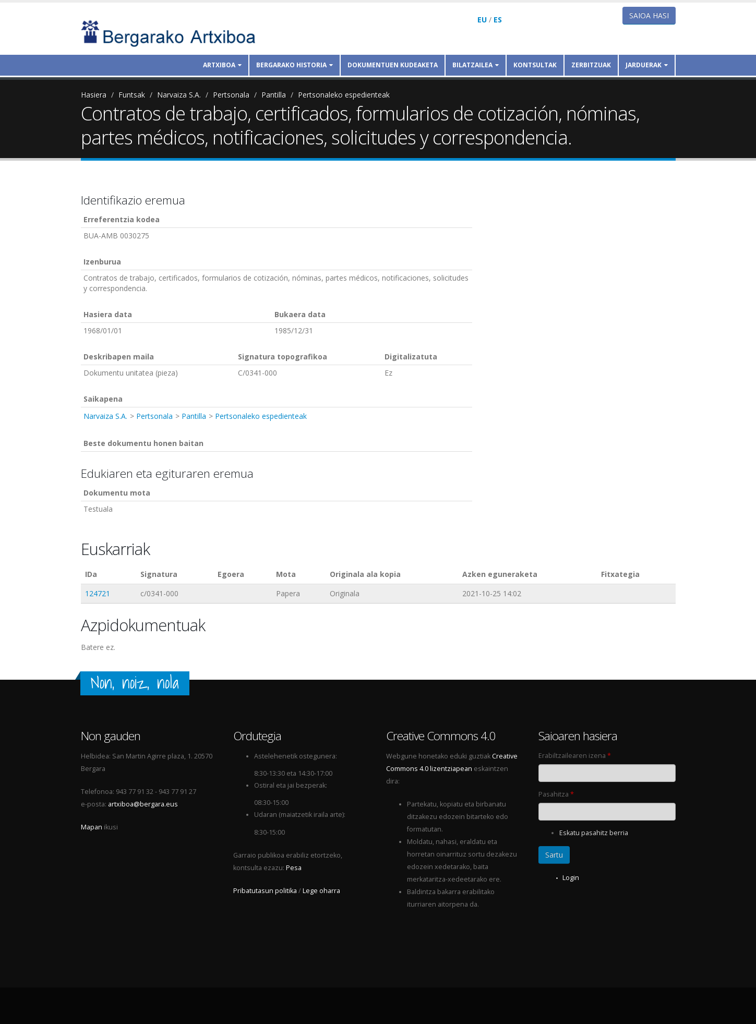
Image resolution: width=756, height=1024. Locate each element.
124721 (97, 593)
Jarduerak (647, 65)
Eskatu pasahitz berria (593, 832)
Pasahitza (556, 794)
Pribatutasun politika (265, 890)
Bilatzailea (475, 65)
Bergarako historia (294, 65)
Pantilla (273, 95)
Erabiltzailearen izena (574, 755)
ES (498, 20)
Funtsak (131, 95)
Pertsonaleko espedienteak (344, 95)
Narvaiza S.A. (179, 95)
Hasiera (93, 95)
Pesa (294, 867)
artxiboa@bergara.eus (143, 804)
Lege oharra (321, 890)
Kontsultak (535, 65)
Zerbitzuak (591, 65)
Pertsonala (231, 95)
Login (570, 877)
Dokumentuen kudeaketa (392, 65)
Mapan (91, 827)
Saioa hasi (649, 15)
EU (482, 20)
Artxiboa (222, 65)
